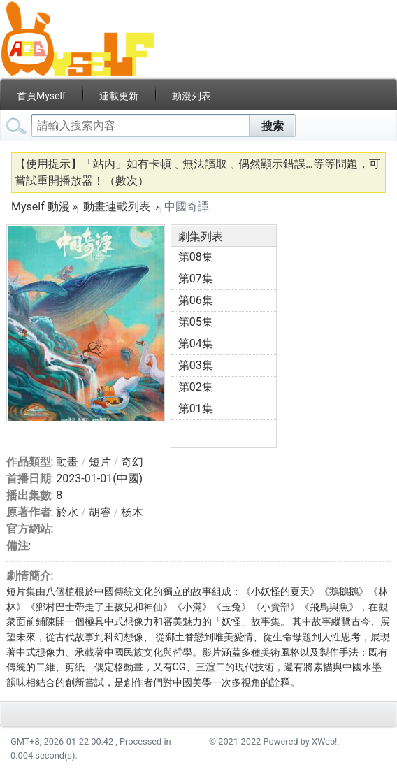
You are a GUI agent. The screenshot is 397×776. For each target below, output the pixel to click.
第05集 (195, 322)
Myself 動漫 (40, 206)
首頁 (41, 95)
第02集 (195, 387)
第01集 (195, 408)
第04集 (195, 343)
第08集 (195, 257)
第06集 (195, 300)
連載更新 (118, 95)
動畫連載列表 (116, 206)
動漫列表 (191, 95)
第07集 (195, 278)
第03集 (195, 365)
